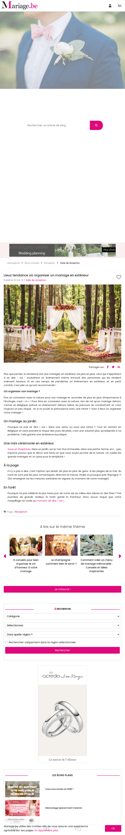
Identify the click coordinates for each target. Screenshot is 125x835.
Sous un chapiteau (19, 449)
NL (120, 5)
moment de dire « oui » (50, 500)
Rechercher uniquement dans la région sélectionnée (42, 642)
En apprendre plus (46, 830)
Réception (21, 511)
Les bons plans (62, 775)
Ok (113, 828)
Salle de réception (36, 280)
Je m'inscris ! (62, 589)
